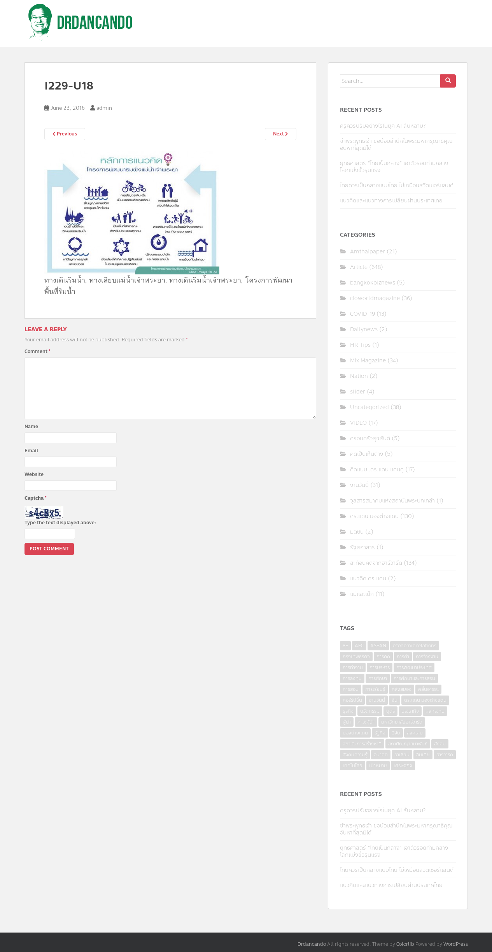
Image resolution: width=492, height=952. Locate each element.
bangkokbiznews (372, 283)
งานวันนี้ (359, 485)
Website (34, 474)
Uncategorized (369, 407)
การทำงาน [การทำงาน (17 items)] (353, 667)
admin (104, 108)
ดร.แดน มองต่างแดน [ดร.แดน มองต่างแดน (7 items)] (425, 700)
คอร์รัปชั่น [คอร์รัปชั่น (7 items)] (352, 700)
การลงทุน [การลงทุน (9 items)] (352, 678)
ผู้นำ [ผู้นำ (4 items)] (347, 721)
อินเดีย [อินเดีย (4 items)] (423, 754)
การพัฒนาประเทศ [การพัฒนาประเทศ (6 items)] (414, 667)
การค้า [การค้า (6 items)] (403, 656)
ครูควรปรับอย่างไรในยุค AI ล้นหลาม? (382, 126)
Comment (38, 351)
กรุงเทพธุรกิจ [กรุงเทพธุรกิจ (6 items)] (356, 656)
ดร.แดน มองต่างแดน (374, 516)
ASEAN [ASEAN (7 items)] (378, 645)
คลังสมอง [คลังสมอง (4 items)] (401, 689)
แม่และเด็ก (362, 594)
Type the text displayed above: (60, 522)
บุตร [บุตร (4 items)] (390, 711)
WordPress (455, 944)
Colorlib (405, 944)
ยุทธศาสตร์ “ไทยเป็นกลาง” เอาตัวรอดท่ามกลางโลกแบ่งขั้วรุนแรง (394, 166)
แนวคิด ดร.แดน (368, 578)
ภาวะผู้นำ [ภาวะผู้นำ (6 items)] (366, 721)
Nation (359, 376)
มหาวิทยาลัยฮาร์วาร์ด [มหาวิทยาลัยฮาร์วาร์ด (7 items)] (401, 721)
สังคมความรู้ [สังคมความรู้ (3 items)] (355, 754)
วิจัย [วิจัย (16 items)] (396, 732)
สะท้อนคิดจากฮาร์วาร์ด (376, 563)
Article (359, 267)
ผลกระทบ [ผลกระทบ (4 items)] (435, 711)
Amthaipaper (367, 252)
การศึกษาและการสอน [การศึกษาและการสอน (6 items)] (414, 678)
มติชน (357, 532)
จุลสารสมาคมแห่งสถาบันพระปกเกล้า (392, 501)
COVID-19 (362, 314)
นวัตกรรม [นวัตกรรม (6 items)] (370, 711)
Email (31, 450)
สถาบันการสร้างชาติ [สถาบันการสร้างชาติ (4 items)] (362, 743)
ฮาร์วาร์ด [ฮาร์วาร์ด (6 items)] (444, 754)
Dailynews (364, 329)
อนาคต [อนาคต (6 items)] (381, 754)
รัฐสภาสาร (362, 547)
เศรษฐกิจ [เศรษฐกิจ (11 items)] (403, 765)
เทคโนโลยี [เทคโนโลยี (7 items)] (352, 765)
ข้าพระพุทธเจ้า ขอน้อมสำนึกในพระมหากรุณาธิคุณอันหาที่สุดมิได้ (396, 144)
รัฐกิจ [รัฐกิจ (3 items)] (380, 732)
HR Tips (360, 345)
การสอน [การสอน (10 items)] (351, 689)
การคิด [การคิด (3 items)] (383, 656)
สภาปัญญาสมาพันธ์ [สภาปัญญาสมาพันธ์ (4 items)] (407, 743)
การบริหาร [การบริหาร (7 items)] (379, 667)
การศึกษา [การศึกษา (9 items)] (377, 678)
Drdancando (312, 944)
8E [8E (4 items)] (345, 645)
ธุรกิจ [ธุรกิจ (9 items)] (348, 711)
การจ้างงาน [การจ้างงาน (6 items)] (427, 656)
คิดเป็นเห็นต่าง (366, 454)
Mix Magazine (368, 361)
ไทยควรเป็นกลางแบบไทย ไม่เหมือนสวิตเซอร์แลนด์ (396, 185)
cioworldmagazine (375, 298)
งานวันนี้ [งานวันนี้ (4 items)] (377, 700)
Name (31, 426)
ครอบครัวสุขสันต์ (370, 438)
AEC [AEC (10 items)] (359, 645)
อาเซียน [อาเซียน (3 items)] (402, 754)
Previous (65, 133)
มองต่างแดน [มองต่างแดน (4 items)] (355, 732)
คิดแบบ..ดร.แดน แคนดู (377, 469)
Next (280, 133)
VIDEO (358, 423)
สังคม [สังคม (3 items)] (440, 743)
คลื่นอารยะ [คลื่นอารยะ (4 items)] (428, 689)
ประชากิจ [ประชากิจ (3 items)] (410, 711)
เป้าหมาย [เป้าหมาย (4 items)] (378, 765)
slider (357, 392)
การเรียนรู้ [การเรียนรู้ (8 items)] (375, 689)
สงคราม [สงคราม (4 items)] (415, 732)
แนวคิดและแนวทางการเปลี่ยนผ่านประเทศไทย (391, 201)
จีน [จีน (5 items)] (394, 700)
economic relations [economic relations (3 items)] (414, 645)
